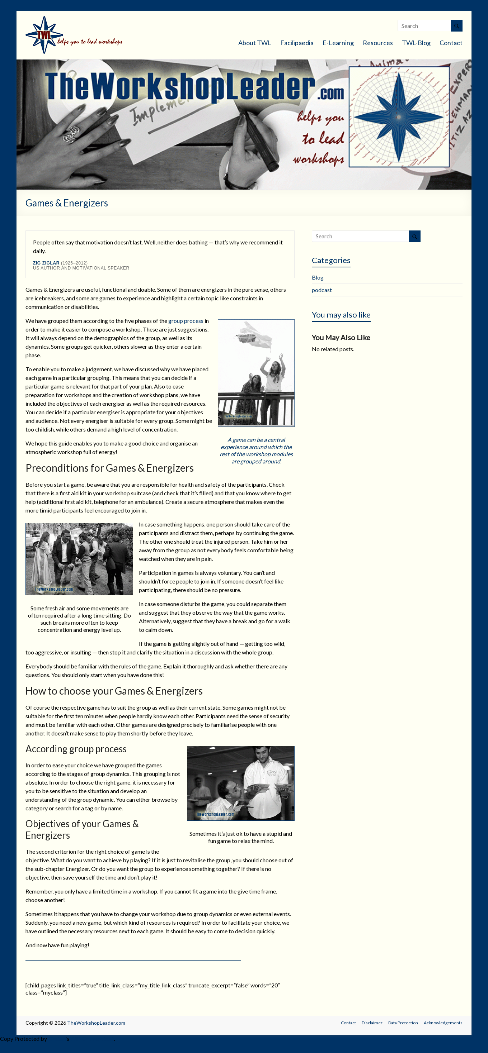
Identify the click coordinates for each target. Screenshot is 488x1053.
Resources (378, 43)
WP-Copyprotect (92, 1038)
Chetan (56, 1038)
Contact (451, 43)
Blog (318, 277)
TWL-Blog (416, 43)
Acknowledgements (443, 1022)
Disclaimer (372, 1022)
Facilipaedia (297, 43)
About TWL (254, 43)
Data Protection (403, 1022)
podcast (322, 289)
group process (185, 320)
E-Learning (338, 43)
